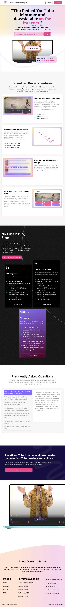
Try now (47, 34)
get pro (18, 470)
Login (49, 3)
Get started (18, 304)
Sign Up (58, 3)
